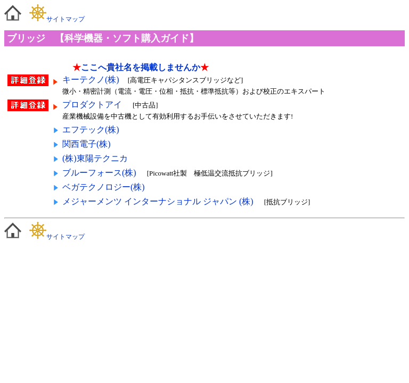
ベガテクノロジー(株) (103, 187)
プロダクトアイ (93, 104)
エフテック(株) (90, 129)
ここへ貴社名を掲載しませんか (140, 67)
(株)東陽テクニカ (95, 158)
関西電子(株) (86, 143)
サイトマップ (57, 19)
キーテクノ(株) (90, 79)
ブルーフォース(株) (99, 172)
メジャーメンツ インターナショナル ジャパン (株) (157, 201)
